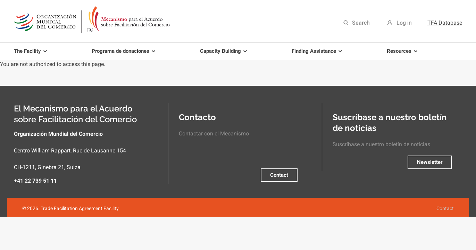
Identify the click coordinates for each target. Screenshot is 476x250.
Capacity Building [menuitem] (224, 54)
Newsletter (429, 162)
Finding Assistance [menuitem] (318, 54)
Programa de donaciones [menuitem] (125, 54)
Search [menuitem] (361, 22)
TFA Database (444, 22)
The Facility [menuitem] (31, 54)
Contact (279, 175)
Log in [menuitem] (404, 22)
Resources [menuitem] (403, 54)
